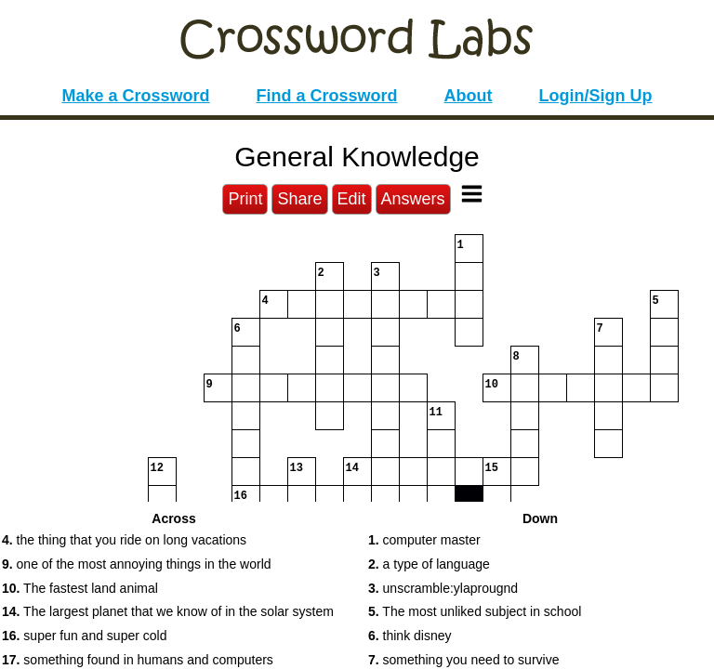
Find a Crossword (327, 95)
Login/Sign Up (596, 95)
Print (245, 199)
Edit (351, 199)
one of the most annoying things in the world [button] (136, 564)
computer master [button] (424, 539)
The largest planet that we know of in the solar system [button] (168, 611)
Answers (413, 199)
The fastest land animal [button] (80, 588)
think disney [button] (410, 635)
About (468, 95)
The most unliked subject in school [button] (474, 611)
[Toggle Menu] (472, 193)
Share (299, 199)
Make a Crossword (135, 95)
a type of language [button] (429, 564)
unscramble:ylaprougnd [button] (443, 588)
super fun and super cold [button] (84, 635)
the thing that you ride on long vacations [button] (124, 539)
